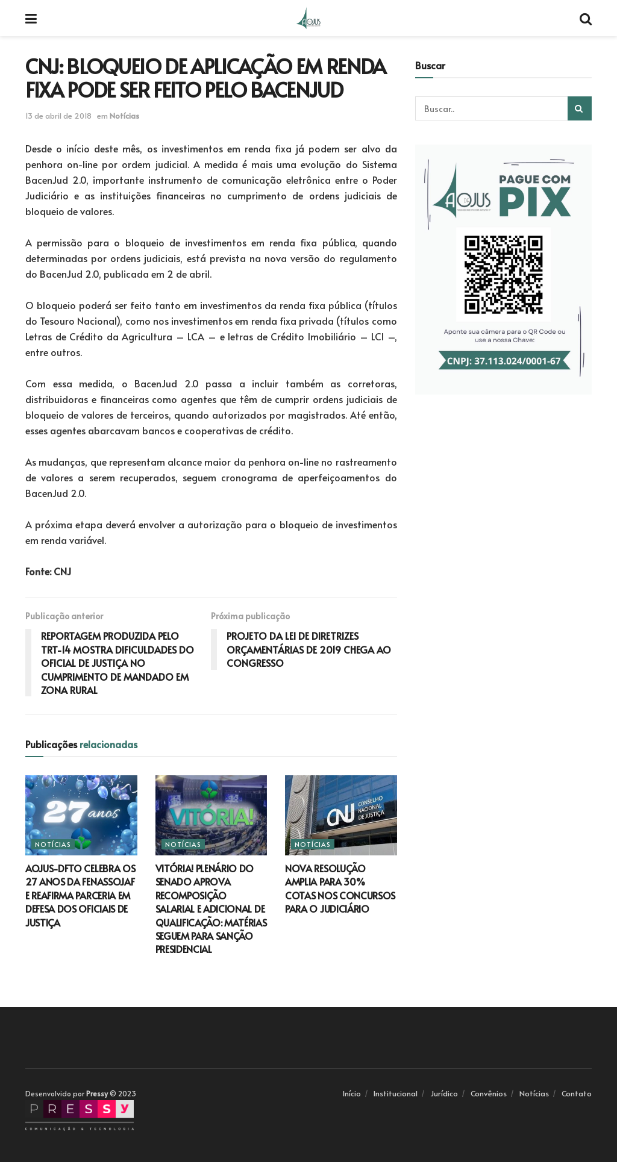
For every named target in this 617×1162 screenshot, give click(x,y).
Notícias (124, 115)
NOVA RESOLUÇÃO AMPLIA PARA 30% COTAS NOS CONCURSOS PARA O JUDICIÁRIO (340, 888)
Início (352, 1093)
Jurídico (444, 1093)
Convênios (489, 1093)
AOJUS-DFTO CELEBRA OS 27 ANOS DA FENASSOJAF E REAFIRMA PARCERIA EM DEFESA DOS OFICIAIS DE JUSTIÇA (80, 895)
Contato (577, 1093)
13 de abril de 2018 (58, 115)
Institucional (396, 1093)
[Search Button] (580, 108)
